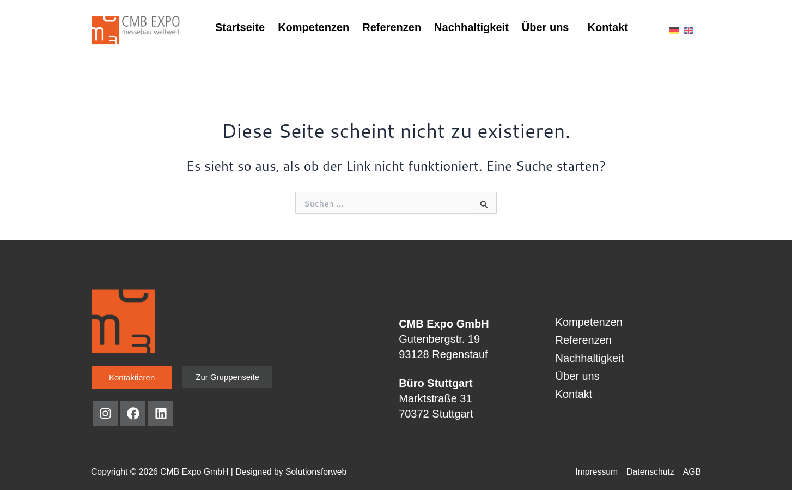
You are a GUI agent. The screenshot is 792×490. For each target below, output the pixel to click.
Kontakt (607, 27)
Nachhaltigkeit (471, 27)
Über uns (545, 27)
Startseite (240, 27)
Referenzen (391, 27)
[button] (548, 27)
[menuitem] (674, 29)
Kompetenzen (313, 27)
